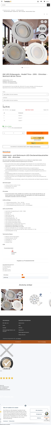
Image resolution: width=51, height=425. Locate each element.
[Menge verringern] (4, 133)
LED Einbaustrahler (12, 81)
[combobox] (25, 94)
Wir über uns (5, 323)
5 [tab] (27, 67)
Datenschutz (11, 421)
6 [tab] (28, 67)
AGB (19, 325)
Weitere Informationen (35, 146)
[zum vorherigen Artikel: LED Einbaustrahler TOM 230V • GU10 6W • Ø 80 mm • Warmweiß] (44, 14)
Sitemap (20, 327)
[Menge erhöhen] (22, 133)
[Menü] (49, 412)
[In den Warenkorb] (4, 18)
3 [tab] (24, 67)
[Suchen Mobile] (24, 5)
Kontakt (4, 327)
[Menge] (14, 133)
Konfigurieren (39, 414)
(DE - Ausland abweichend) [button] (17, 127)
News (4, 325)
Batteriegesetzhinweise (24, 332)
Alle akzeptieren (39, 410)
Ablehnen (39, 418)
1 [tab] (22, 67)
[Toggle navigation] (1, 1)
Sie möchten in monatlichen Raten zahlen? (26, 146)
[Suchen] (48, 5)
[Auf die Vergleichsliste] (42, 21)
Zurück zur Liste (7, 10)
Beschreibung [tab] (6, 151)
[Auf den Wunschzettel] (45, 21)
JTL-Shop (44, 341)
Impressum (5, 421)
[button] (38, 1)
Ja (22, 274)
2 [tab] (23, 67)
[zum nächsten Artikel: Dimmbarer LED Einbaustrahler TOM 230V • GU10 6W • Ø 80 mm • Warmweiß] (47, 14)
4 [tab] (26, 67)
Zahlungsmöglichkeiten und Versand (9, 330)
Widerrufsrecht (22, 334)
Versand (13, 110)
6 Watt (23, 277)
